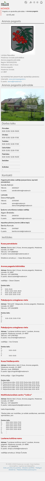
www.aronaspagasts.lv (17, 79)
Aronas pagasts (32, 11)
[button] (41, 2)
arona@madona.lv (15, 81)
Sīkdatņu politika (28, 468)
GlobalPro (31, 466)
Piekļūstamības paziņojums (26, 470)
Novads (5, 8)
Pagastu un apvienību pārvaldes (13, 11)
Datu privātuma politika (12, 468)
